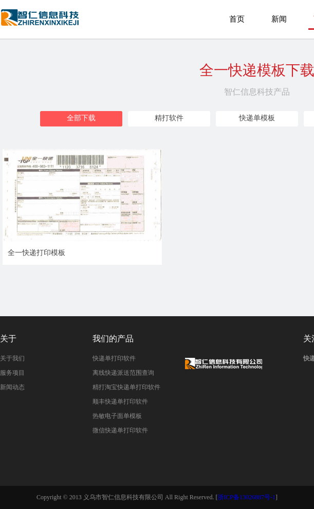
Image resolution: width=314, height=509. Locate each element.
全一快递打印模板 (41, 22)
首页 (237, 19)
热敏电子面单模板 (117, 416)
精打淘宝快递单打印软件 (126, 387)
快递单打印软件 (114, 358)
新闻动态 (12, 387)
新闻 (279, 19)
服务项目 (12, 372)
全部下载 (81, 118)
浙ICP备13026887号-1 (246, 497)
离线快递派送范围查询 (123, 372)
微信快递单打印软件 (120, 430)
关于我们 (12, 358)
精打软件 (169, 118)
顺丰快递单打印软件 (120, 401)
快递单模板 (257, 118)
